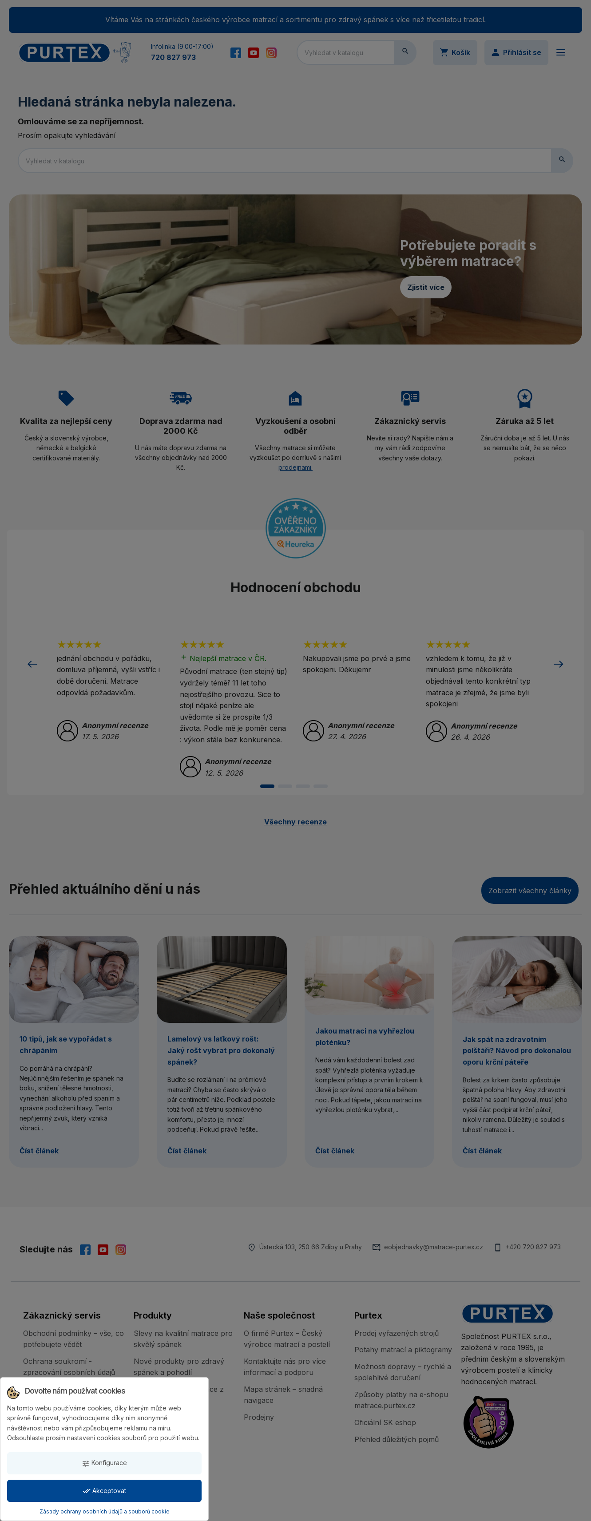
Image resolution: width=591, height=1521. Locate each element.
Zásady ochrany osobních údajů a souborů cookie (105, 1511)
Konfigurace (104, 1463)
